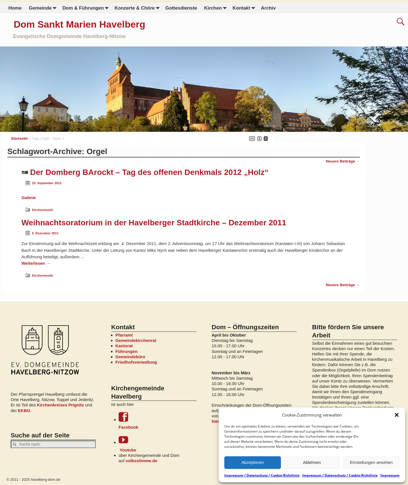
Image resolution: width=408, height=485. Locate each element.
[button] (397, 415)
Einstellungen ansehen (371, 462)
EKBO (24, 410)
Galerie (28, 197)
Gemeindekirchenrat (136, 340)
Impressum (390, 475)
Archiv (268, 8)
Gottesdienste (181, 8)
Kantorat (124, 345)
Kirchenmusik (42, 210)
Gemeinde (44, 8)
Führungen (127, 351)
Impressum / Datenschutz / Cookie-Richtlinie (262, 475)
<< (252, 138)
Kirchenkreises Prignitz (60, 404)
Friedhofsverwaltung (136, 362)
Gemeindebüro (130, 356)
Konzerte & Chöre (138, 8)
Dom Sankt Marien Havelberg (79, 24)
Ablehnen (312, 462)
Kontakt (244, 8)
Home (15, 8)
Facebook (157, 420)
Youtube (157, 443)
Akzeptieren (252, 462)
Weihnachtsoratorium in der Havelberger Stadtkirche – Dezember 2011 (153, 222)
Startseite (19, 138)
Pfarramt (124, 335)
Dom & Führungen (86, 8)
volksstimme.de (142, 460)
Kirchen (216, 8)
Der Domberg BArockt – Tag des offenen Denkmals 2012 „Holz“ (149, 172)
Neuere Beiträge (343, 161)
